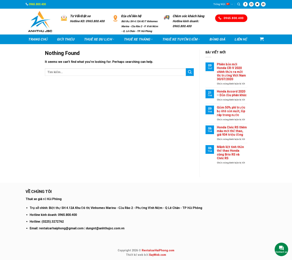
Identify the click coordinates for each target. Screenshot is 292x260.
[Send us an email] (263, 4)
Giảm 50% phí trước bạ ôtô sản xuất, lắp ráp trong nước (231, 111)
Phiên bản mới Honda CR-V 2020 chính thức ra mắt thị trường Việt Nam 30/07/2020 (231, 71)
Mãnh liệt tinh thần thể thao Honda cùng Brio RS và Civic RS (230, 152)
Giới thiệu (66, 39)
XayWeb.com (157, 255)
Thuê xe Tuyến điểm (181, 39)
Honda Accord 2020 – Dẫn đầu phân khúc (232, 93)
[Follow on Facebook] (245, 4)
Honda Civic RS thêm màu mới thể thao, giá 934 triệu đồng (232, 130)
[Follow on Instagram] (251, 4)
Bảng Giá (217, 39)
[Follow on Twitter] (257, 4)
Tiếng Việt (223, 4)
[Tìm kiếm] (238, 4)
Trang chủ (38, 39)
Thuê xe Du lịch (99, 39)
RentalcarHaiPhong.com (158, 250)
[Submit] (190, 72)
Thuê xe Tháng (138, 39)
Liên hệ (240, 39)
